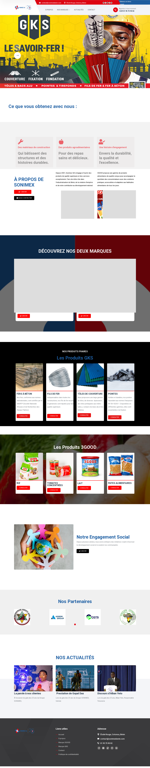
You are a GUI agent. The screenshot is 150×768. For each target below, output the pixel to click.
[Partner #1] (22, 617)
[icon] (99, 748)
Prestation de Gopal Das (70, 693)
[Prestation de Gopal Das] (75, 678)
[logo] (23, 7)
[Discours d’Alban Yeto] (116, 678)
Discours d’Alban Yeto (109, 693)
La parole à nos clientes (27, 693)
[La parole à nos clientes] (33, 678)
